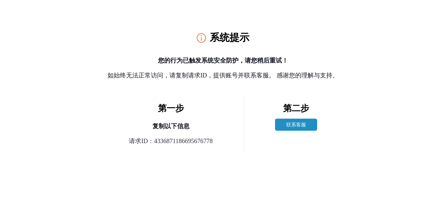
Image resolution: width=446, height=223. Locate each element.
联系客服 (296, 124)
